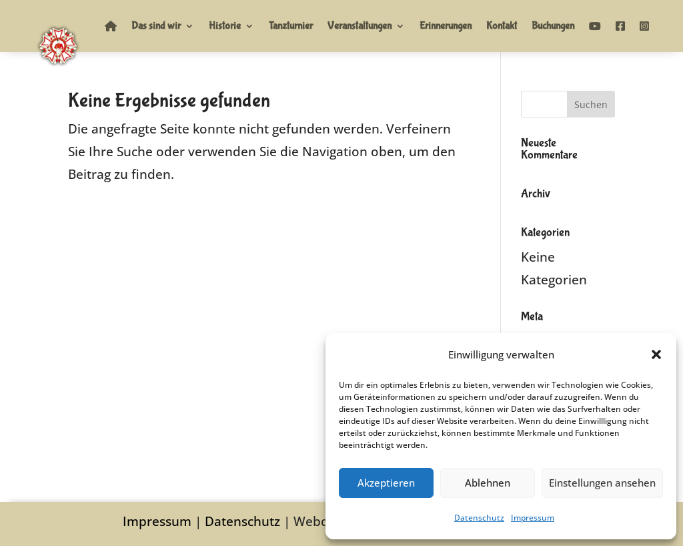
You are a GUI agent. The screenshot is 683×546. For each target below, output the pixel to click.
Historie (225, 25)
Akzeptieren (386, 482)
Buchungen (553, 25)
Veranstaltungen (359, 25)
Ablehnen (487, 482)
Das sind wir (156, 25)
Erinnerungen (446, 25)
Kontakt (501, 25)
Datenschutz (479, 517)
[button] (656, 354)
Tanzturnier (291, 25)
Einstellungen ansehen (602, 482)
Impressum (532, 517)
